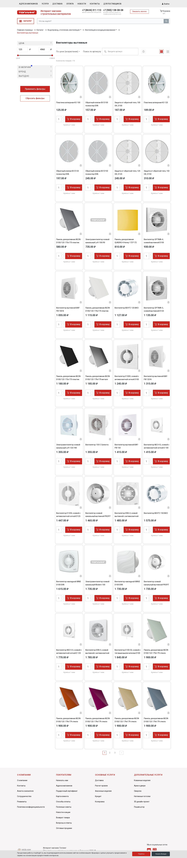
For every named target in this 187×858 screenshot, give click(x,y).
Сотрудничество (24, 796)
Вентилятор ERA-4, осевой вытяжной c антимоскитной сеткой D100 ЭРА (126, 516)
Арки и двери (139, 786)
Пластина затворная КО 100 (68, 102)
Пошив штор (139, 807)
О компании (22, 780)
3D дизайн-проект (141, 802)
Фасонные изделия (103, 791)
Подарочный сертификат (67, 791)
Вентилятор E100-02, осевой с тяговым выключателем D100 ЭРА (127, 653)
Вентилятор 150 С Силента (96, 445)
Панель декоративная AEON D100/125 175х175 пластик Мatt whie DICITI (97, 311)
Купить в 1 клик (69, 125)
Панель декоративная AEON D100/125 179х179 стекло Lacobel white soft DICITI (156, 653)
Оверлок (137, 791)
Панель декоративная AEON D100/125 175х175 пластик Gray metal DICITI (68, 242)
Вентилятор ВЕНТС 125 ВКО (127, 308)
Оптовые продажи (64, 828)
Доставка (57, 4)
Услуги (45, 4)
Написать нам (62, 780)
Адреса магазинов (28, 4)
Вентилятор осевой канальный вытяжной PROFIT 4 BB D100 (98, 516)
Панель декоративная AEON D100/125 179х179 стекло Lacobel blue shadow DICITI (156, 721)
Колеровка (99, 802)
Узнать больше (160, 854)
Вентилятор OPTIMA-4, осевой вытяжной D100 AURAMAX (154, 242)
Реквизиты (21, 802)
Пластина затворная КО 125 (156, 102)
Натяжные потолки (142, 796)
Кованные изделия (142, 780)
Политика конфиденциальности (31, 807)
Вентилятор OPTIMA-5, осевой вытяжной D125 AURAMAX (154, 311)
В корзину (73, 119)
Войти (165, 4)
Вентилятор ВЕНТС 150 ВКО (156, 513)
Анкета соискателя (25, 791)
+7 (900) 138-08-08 (113, 10)
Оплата (70, 4)
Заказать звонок (139, 11)
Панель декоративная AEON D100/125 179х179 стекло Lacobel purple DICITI (97, 721)
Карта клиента (62, 796)
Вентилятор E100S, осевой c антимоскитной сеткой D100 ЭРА (127, 379)
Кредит (98, 796)
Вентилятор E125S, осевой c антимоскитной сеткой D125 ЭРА (68, 516)
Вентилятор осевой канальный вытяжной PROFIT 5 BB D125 (156, 585)
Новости (82, 4)
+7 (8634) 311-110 (91, 10)
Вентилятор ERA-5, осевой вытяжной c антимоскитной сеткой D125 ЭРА (97, 653)
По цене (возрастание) (68, 51)
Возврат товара (63, 818)
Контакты (95, 4)
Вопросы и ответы (64, 823)
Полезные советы (63, 807)
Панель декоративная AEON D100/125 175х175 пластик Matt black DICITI (68, 379)
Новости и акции (63, 812)
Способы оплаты (63, 802)
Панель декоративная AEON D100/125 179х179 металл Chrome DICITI (97, 379)
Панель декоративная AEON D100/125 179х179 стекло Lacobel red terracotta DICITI (68, 721)
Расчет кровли (101, 786)
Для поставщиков (112, 4)
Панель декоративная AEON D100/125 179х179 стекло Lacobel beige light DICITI (127, 721)
